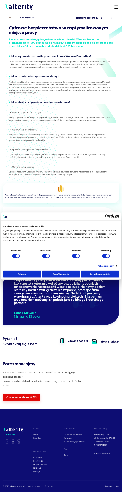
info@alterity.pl (103, 342)
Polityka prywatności (102, 453)
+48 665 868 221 (72, 342)
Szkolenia (37, 468)
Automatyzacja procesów (74, 441)
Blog (66, 455)
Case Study (38, 438)
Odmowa (22, 274)
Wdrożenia (37, 457)
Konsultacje (38, 461)
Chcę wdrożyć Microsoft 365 (21, 397)
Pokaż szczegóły (106, 266)
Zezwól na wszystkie (100, 274)
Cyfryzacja (68, 438)
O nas (35, 434)
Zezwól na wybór (61, 274)
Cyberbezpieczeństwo (73, 434)
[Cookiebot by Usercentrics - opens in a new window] (107, 216)
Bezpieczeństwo (40, 464)
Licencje (36, 471)
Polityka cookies (112, 486)
